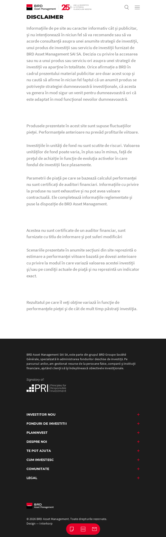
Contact (95, 528)
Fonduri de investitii (46, 424)
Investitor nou (40, 414)
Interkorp (46, 523)
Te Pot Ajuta (38, 451)
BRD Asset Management (41, 7)
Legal (31, 478)
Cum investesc (40, 460)
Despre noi (36, 442)
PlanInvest (37, 433)
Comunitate (37, 469)
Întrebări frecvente (84, 528)
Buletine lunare (72, 528)
